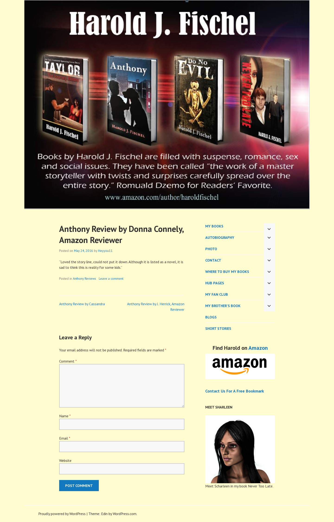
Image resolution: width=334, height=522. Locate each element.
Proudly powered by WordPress (62, 513)
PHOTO (211, 248)
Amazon (258, 347)
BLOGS (211, 317)
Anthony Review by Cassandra (82, 304)
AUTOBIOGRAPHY (219, 237)
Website (65, 460)
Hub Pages (214, 283)
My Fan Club (216, 294)
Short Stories (218, 328)
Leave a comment (111, 278)
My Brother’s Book (223, 305)
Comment (68, 361)
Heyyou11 (105, 251)
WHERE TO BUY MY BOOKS (227, 271)
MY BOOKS (214, 226)
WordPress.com (124, 513)
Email (64, 438)
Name (65, 416)
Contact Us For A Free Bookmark (234, 391)
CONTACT (213, 260)
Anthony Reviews (84, 278)
